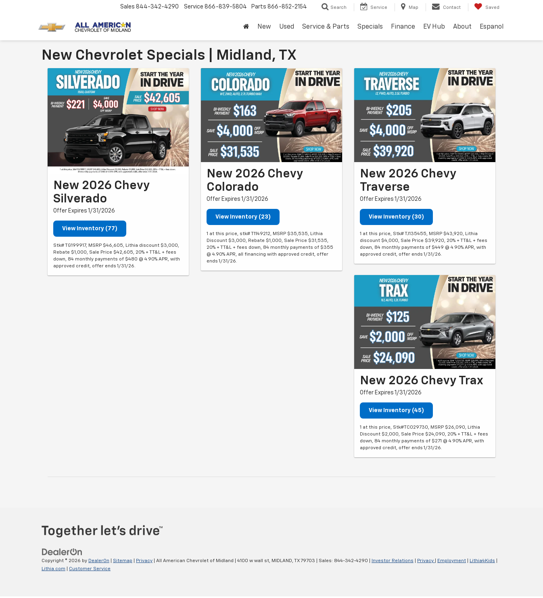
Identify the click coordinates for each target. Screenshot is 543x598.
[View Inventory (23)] (271, 115)
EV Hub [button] (434, 27)
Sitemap (122, 560)
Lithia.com (53, 569)
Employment (451, 560)
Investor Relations (393, 560)
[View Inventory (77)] (118, 121)
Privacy (144, 560)
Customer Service (90, 569)
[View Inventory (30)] (424, 115)
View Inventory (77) (89, 228)
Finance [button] (403, 27)
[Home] (246, 27)
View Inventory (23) (243, 217)
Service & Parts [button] (325, 27)
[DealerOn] (62, 551)
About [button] (462, 27)
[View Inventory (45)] (424, 322)
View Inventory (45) (396, 410)
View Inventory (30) (396, 217)
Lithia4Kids (482, 560)
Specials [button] (370, 27)
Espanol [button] (491, 27)
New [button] (264, 27)
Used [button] (286, 27)
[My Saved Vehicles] (486, 7)
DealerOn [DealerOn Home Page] (98, 560)
